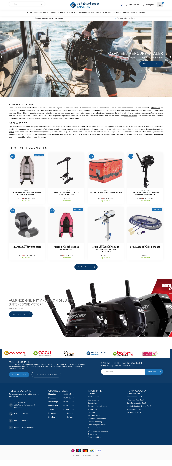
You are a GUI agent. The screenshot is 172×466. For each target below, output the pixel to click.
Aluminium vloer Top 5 (135, 400)
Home (29, 12)
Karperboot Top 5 (134, 412)
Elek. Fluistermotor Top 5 (136, 403)
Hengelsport (129, 12)
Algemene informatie (96, 428)
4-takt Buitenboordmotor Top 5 (139, 406)
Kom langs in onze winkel (46, 374)
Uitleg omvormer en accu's (98, 431)
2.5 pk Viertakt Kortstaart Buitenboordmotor (145, 193)
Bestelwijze (92, 403)
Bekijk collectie (86, 267)
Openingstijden (93, 400)
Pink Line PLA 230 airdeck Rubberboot (66, 248)
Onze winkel (92, 434)
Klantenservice (19, 374)
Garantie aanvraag (95, 422)
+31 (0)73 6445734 (21, 414)
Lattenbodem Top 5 (134, 397)
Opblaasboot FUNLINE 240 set (145, 247)
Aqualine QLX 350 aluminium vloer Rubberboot (27, 193)
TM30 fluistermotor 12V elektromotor (66, 193)
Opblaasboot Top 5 (134, 409)
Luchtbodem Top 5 (134, 394)
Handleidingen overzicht (97, 425)
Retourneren (92, 409)
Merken (142, 12)
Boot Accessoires (111, 12)
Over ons (91, 394)
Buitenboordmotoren (89, 12)
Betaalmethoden (94, 415)
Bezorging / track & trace (97, 406)
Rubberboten (40, 12)
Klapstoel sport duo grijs (27, 247)
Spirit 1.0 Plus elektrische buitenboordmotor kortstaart (105, 249)
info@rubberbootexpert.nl (24, 427)
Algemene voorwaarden (97, 418)
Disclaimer (92, 412)
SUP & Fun (71, 12)
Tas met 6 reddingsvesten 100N (106, 192)
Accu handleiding (94, 437)
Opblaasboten (56, 12)
